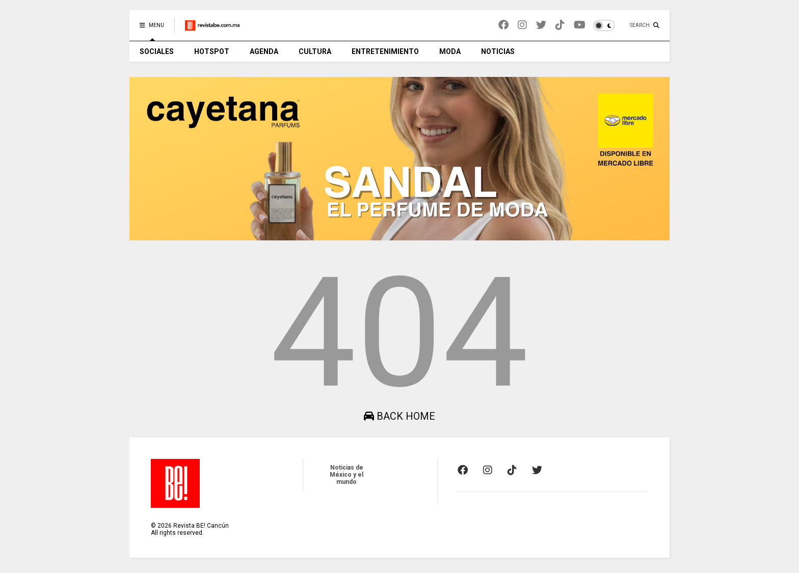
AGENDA (264, 51)
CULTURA (315, 51)
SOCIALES (157, 51)
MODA (450, 51)
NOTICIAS (498, 51)
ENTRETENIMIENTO (385, 51)
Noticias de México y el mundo (346, 474)
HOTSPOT (211, 51)
